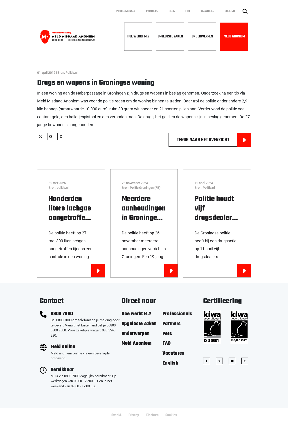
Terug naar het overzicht (214, 140)
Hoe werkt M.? (138, 36)
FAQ (187, 11)
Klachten (152, 415)
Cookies (171, 415)
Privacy (133, 415)
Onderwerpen (202, 36)
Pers (172, 11)
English (230, 11)
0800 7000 (62, 314)
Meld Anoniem (234, 36)
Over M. (116, 415)
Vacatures (207, 11)
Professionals (125, 11)
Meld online (63, 347)
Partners (152, 11)
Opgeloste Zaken (170, 36)
